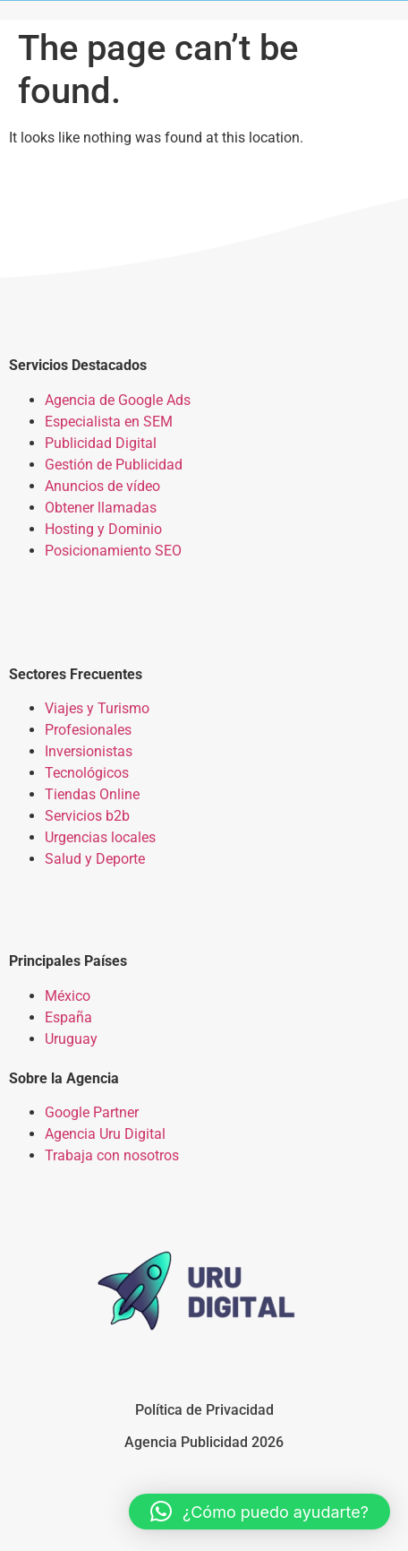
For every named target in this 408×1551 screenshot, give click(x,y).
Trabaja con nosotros (112, 1155)
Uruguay (71, 1038)
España (68, 1017)
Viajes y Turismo (97, 708)
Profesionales (88, 729)
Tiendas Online (92, 794)
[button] (259, 1511)
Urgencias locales (100, 837)
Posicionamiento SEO (113, 550)
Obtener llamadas (101, 507)
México (67, 995)
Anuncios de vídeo (102, 486)
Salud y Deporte (95, 858)
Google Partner (92, 1112)
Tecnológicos (87, 772)
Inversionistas (88, 751)
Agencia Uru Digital (105, 1133)
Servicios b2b (87, 815)
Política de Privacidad (204, 1409)
